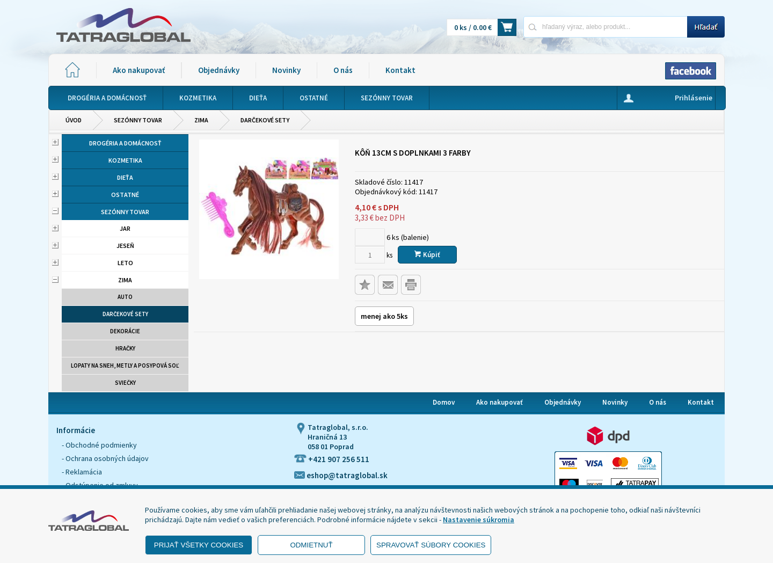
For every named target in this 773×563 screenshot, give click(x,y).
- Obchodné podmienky (99, 445)
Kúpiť (427, 254)
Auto (125, 297)
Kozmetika (125, 160)
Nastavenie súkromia (478, 519)
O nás (343, 70)
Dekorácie (125, 331)
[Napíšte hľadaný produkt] (605, 26)
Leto (125, 263)
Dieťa (125, 177)
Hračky (125, 348)
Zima (201, 120)
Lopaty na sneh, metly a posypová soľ (125, 365)
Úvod (73, 120)
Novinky (286, 70)
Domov (444, 402)
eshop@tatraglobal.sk (341, 475)
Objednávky (218, 70)
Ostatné (125, 195)
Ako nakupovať (139, 70)
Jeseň (125, 246)
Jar (125, 228)
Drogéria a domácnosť (125, 143)
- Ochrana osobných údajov (105, 458)
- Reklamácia (82, 472)
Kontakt (400, 70)
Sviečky (125, 382)
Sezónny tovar (138, 120)
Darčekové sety (264, 120)
